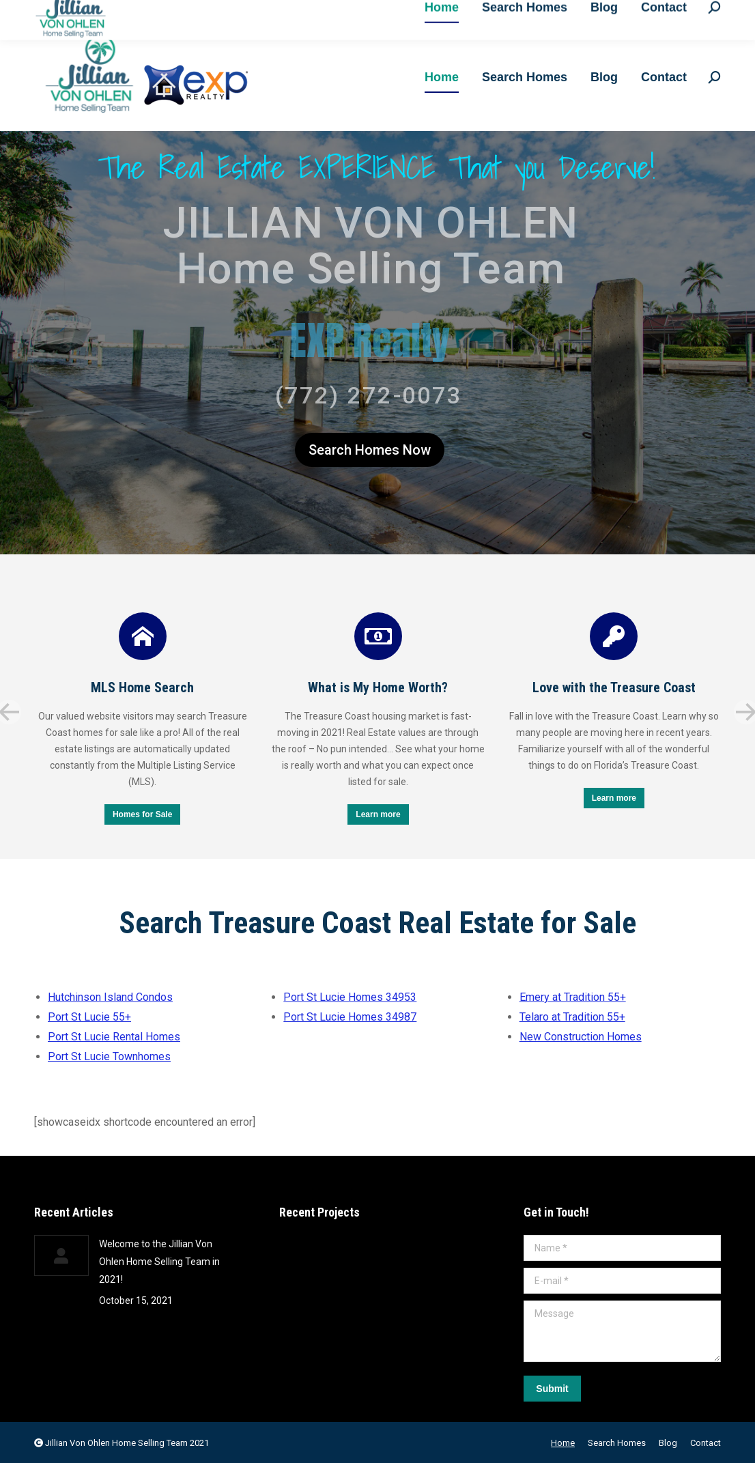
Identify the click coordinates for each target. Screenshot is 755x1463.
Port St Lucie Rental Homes (114, 1036)
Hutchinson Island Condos (110, 997)
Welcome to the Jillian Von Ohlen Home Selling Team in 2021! (159, 1261)
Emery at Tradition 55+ (572, 997)
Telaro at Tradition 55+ (572, 1016)
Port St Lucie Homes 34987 (349, 1016)
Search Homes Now (370, 450)
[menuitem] (441, 77)
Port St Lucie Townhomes (109, 1056)
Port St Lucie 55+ (89, 1016)
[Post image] (61, 1255)
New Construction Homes (580, 1036)
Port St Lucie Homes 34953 (349, 997)
